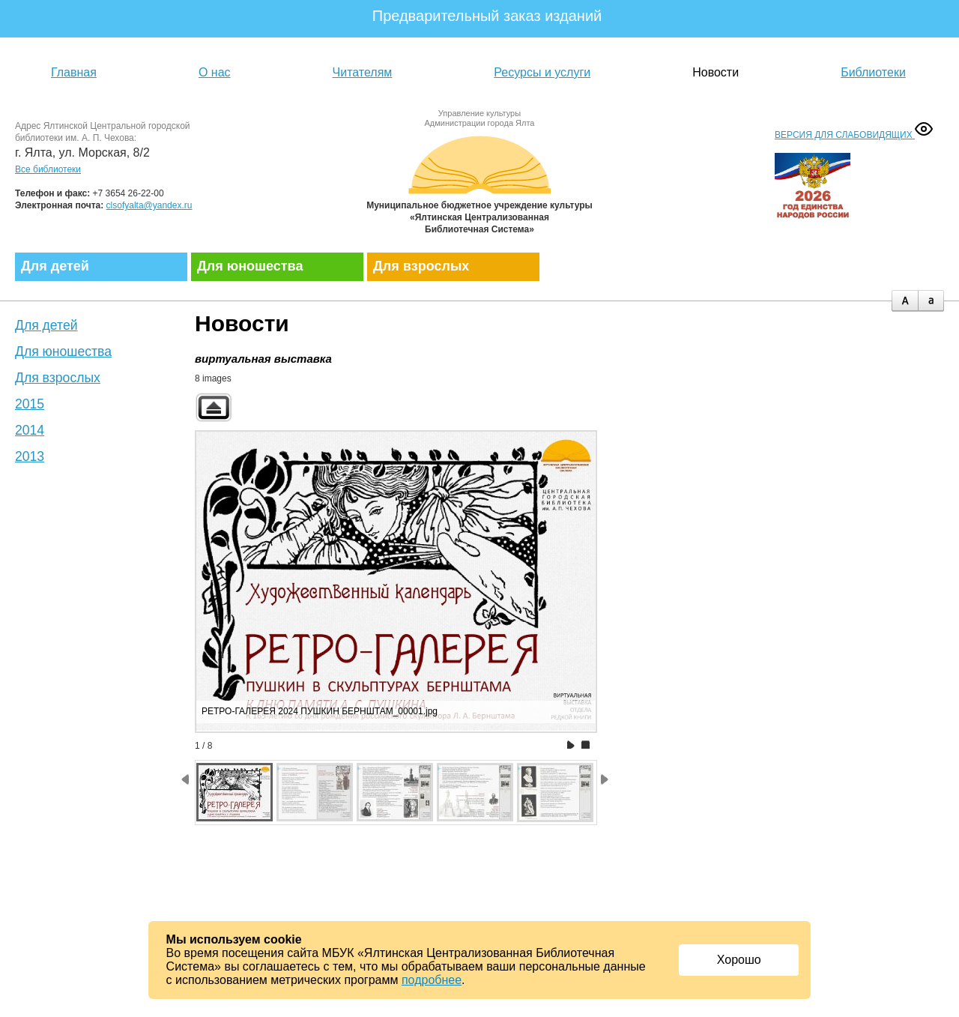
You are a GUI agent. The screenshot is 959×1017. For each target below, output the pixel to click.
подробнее (432, 980)
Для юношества (250, 266)
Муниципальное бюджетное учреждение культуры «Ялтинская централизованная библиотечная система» (479, 182)
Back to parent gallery (213, 407)
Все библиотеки (48, 169)
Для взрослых (421, 266)
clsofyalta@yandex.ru (149, 205)
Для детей (55, 266)
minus (931, 301)
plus (905, 301)
